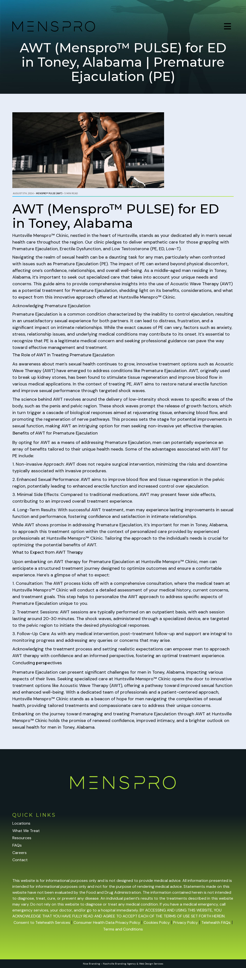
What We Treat (26, 830)
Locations (21, 823)
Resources (21, 837)
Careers (19, 852)
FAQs (17, 845)
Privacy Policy (185, 922)
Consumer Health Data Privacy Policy (107, 922)
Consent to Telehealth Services (42, 922)
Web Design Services (151, 963)
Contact (20, 859)
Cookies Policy (157, 922)
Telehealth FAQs (215, 922)
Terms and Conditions (123, 929)
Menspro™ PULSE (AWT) (49, 193)
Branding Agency (125, 963)
